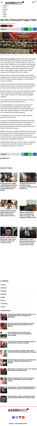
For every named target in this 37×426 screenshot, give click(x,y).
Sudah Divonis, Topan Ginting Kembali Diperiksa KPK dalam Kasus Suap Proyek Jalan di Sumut (22, 388)
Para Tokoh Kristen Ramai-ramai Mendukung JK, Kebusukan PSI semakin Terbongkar (22, 342)
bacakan (4, 25)
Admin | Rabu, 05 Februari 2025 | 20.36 (7, 23)
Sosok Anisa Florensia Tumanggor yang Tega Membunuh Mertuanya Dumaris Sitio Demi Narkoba (21, 325)
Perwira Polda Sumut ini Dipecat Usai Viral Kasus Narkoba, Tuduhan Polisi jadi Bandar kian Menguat (22, 361)
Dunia (4, 13)
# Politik (2, 297)
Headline (5, 5)
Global (4, 11)
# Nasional (3, 294)
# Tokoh (2, 306)
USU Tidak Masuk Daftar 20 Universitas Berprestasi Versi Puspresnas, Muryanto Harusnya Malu (20, 334)
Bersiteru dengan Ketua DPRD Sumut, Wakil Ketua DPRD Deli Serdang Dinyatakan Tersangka (22, 351)
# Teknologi (3, 303)
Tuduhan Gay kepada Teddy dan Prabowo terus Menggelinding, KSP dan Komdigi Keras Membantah (22, 316)
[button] (35, 1)
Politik (4, 14)
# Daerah (3, 284)
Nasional (5, 9)
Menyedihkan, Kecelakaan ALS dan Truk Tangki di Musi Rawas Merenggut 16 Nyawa (22, 369)
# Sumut (2, 300)
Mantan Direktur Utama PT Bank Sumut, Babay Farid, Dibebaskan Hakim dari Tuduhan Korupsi (21, 397)
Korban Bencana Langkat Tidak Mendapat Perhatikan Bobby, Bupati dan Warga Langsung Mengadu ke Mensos (8, 187)
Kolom (4, 16)
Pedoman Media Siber (21, 423)
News (4, 7)
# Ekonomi (3, 287)
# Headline (3, 291)
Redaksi (11, 423)
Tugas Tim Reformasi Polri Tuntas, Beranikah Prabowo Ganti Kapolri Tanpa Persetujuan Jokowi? (21, 379)
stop (10, 25)
